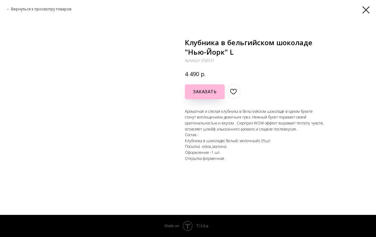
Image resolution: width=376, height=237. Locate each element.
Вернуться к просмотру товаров (41, 9)
